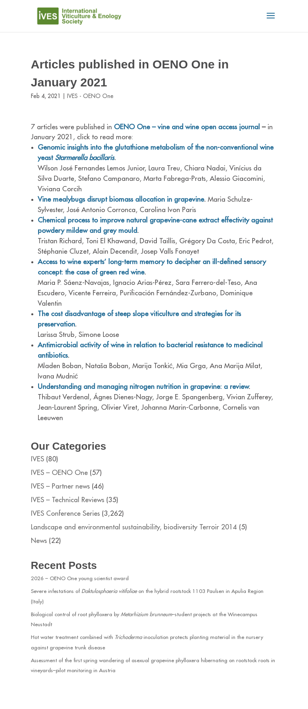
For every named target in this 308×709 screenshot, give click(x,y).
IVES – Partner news (60, 486)
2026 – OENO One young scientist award (80, 578)
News (39, 540)
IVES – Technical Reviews (67, 500)
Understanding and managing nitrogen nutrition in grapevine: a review (143, 386)
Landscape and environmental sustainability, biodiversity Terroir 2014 (134, 527)
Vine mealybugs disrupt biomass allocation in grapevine (121, 199)
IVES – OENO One (59, 472)
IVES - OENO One (90, 96)
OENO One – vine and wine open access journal (188, 127)
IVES (37, 459)
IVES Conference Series (65, 513)
